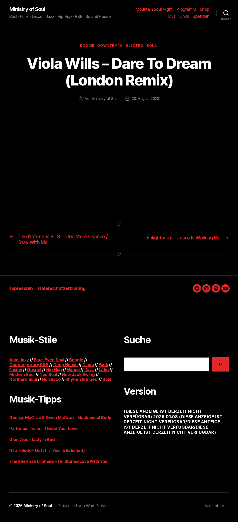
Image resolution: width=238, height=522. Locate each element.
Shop (204, 9)
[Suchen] (220, 367)
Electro (136, 46)
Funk (103, 367)
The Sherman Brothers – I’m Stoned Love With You (58, 464)
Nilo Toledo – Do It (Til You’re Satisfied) (47, 453)
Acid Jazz (19, 362)
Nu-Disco (51, 382)
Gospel (34, 372)
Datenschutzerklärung (65, 291)
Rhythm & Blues (81, 382)
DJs (172, 16)
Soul (155, 46)
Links (184, 16)
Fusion (15, 372)
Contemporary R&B (29, 367)
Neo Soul (48, 377)
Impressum (22, 291)
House (73, 372)
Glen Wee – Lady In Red (32, 442)
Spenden (201, 16)
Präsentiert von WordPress (84, 508)
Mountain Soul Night (154, 9)
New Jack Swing (78, 377)
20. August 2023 (145, 100)
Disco (88, 367)
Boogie (85, 46)
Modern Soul (22, 377)
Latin (104, 372)
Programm (186, 9)
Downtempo (110, 46)
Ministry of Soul (29, 9)
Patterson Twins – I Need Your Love (43, 431)
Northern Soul (23, 382)
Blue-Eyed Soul (49, 362)
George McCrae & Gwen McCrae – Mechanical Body (60, 420)
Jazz (89, 372)
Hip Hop (54, 372)
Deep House (65, 367)
